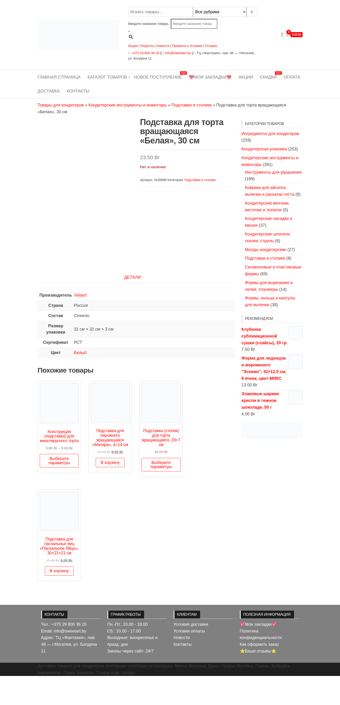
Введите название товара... (149, 24)
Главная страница (59, 77)
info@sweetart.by (178, 53)
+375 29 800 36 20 (144, 53)
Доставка (49, 91)
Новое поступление (159, 75)
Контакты (78, 91)
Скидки (270, 75)
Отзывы (211, 46)
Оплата (292, 77)
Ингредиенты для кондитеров (270, 133)
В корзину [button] (110, 491)
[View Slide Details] (272, 431)
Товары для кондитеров (61, 105)
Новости (162, 46)
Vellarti (80, 324)
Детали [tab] (132, 306)
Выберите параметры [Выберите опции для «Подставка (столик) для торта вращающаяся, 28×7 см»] (161, 493)
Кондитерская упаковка (264, 149)
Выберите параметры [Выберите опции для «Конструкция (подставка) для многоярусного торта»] (59, 489)
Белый (80, 381)
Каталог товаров (107, 77)
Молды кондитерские (265, 249)
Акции (133, 46)
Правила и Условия (187, 46)
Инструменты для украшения (273, 172)
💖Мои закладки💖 (210, 77)
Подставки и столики (192, 105)
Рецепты (147, 46)
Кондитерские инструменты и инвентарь (127, 105)
